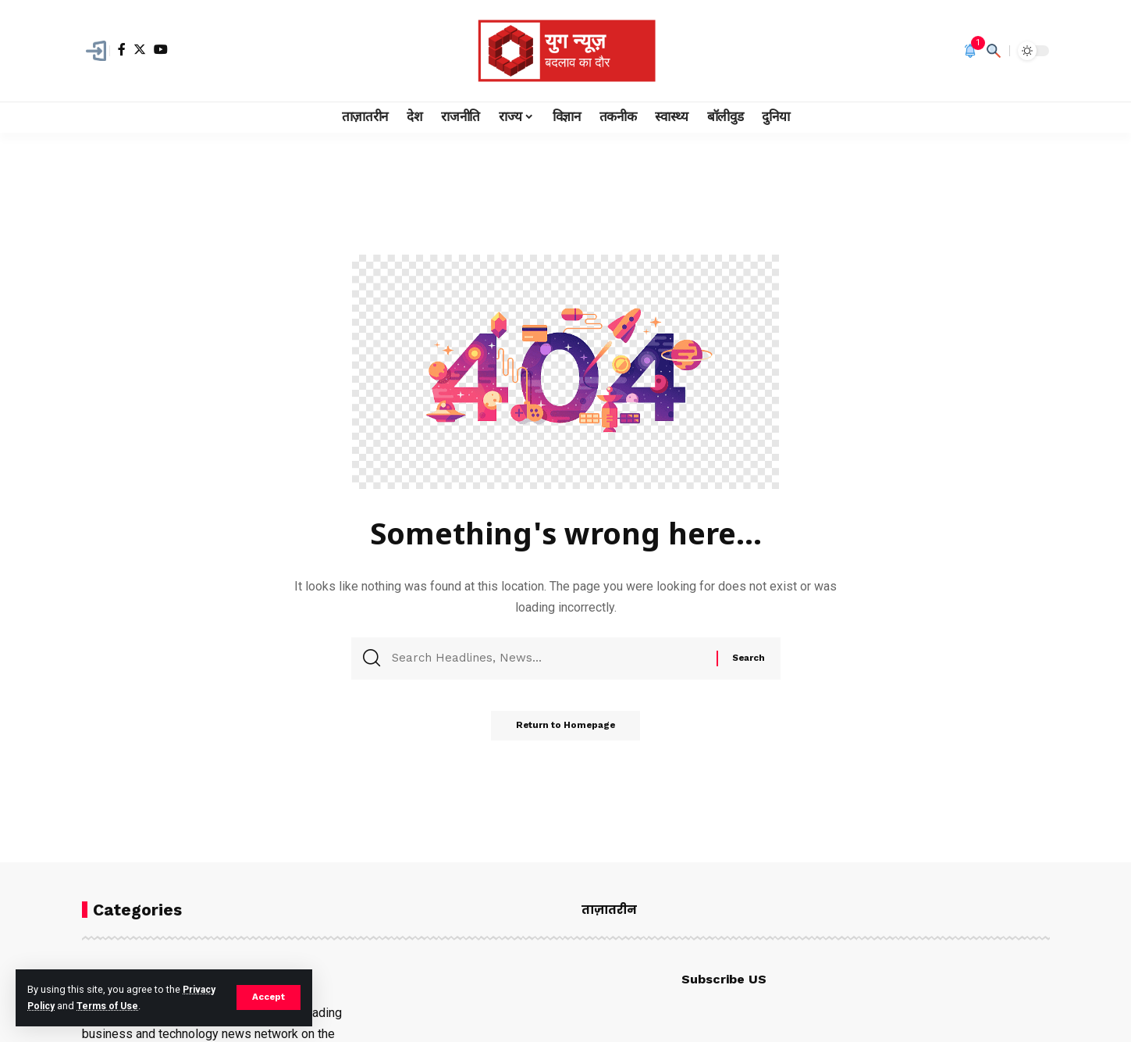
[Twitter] (140, 49)
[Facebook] (122, 49)
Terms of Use (112, 1006)
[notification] (970, 51)
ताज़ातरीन (609, 909)
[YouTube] (161, 49)
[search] (993, 51)
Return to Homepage (566, 730)
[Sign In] (96, 51)
